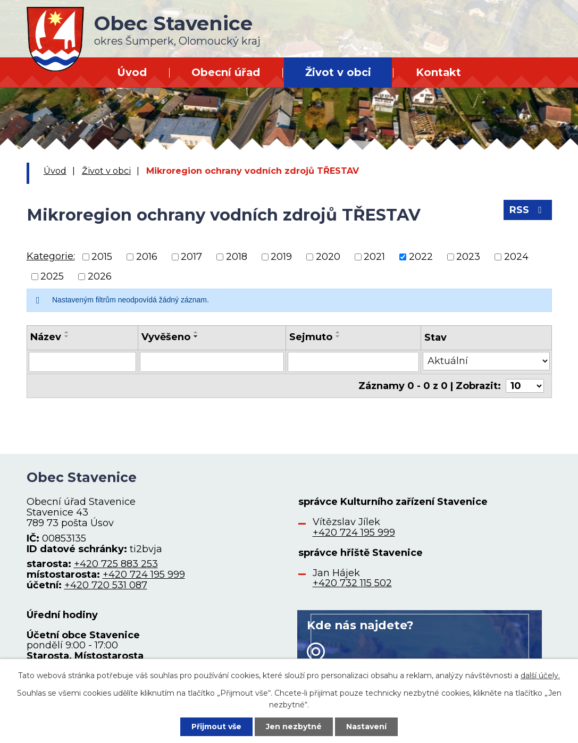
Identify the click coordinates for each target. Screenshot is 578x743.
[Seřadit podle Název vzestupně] (67, 332)
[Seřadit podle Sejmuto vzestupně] (338, 332)
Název (45, 337)
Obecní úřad (225, 72)
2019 (281, 257)
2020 (328, 257)
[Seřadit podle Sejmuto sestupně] (338, 336)
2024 (516, 257)
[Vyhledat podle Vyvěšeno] (212, 362)
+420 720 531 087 (105, 585)
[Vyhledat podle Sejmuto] (353, 362)
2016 (146, 257)
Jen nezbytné (294, 726)
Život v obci (338, 72)
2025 (52, 276)
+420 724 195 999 (144, 574)
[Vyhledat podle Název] (82, 362)
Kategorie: (51, 256)
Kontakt (438, 72)
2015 (101, 257)
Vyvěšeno (165, 337)
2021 (374, 257)
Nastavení (366, 726)
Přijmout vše (216, 726)
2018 (236, 257)
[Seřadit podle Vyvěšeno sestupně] (196, 336)
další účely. (540, 675)
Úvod (132, 72)
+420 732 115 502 (352, 583)
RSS (527, 210)
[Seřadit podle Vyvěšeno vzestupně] (196, 332)
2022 (421, 257)
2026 (100, 276)
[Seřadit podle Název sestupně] (67, 336)
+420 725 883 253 (116, 564)
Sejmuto (310, 337)
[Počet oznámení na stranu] (525, 386)
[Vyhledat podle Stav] (486, 361)
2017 (191, 257)
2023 (468, 257)
